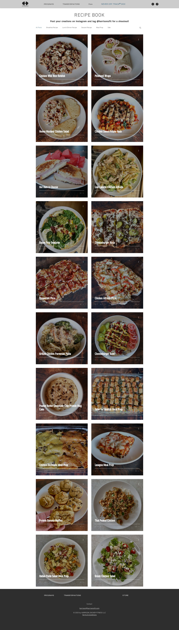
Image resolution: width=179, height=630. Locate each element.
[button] (140, 28)
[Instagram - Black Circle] (153, 4)
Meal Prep (99, 28)
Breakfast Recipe (52, 28)
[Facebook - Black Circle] (157, 4)
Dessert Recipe (86, 28)
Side (109, 28)
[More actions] (84, 39)
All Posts (39, 28)
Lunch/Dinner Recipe (69, 28)
